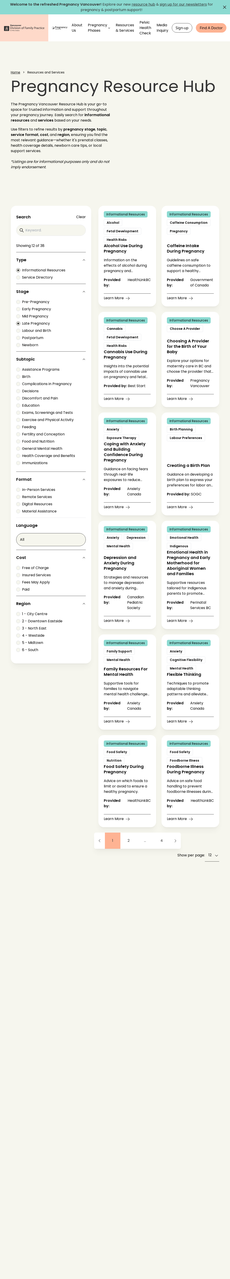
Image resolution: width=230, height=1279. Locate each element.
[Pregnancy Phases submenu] (109, 28)
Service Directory (34, 277)
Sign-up (182, 27)
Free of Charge (32, 567)
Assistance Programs (38, 369)
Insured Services (33, 575)
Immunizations (32, 462)
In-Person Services (35, 489)
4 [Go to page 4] (161, 840)
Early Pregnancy (33, 309)
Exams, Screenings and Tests (44, 412)
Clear (81, 216)
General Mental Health (39, 448)
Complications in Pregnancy (44, 383)
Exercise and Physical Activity (45, 419)
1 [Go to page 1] (112, 840)
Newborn (27, 345)
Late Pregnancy (33, 323)
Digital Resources (34, 504)
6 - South (27, 649)
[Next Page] (175, 841)
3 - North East (31, 628)
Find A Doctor (211, 27)
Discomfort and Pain (37, 398)
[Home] (60, 28)
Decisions (27, 391)
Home (15, 72)
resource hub (143, 4)
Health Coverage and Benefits (45, 455)
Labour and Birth (33, 330)
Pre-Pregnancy (32, 301)
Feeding (26, 427)
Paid (22, 589)
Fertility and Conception (40, 434)
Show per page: (191, 855)
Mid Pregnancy (32, 316)
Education (28, 405)
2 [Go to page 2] (129, 840)
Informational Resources (40, 270)
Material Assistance (36, 511)
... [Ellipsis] (145, 840)
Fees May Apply (33, 582)
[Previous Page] (99, 841)
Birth (23, 376)
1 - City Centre (31, 613)
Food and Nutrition (35, 441)
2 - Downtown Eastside (39, 621)
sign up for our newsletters (183, 4)
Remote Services (34, 496)
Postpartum (29, 337)
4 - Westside (30, 635)
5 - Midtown (29, 642)
